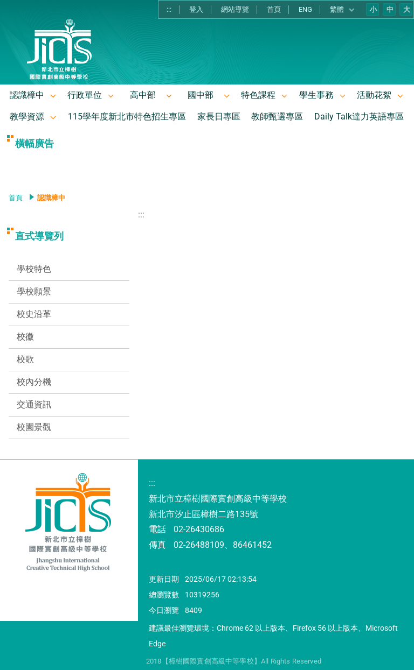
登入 (196, 9)
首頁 (274, 9)
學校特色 (34, 269)
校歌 (25, 359)
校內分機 (34, 382)
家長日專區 (218, 116)
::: (169, 9)
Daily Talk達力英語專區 (359, 116)
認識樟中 (27, 95)
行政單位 (84, 95)
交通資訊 (34, 404)
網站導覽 (235, 9)
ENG (305, 9)
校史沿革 (34, 314)
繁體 (342, 10)
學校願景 (34, 291)
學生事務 (316, 95)
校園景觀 (34, 427)
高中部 (143, 95)
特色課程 (258, 95)
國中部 (200, 95)
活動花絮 (374, 95)
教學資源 (27, 116)
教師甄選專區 (277, 116)
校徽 (25, 337)
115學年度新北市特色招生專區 (127, 116)
